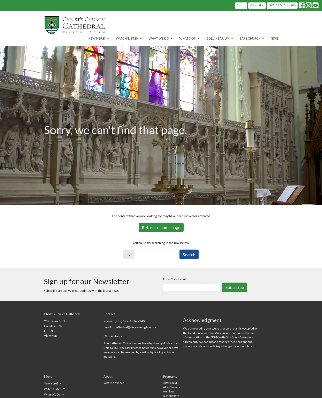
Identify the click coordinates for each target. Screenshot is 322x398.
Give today (257, 5)
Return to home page (161, 227)
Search (241, 5)
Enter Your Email (174, 279)
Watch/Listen (129, 38)
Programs (170, 376)
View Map (51, 335)
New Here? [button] (53, 383)
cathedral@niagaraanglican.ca (135, 327)
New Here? (99, 38)
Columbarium (220, 38)
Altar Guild (170, 382)
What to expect (114, 382)
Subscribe (234, 287)
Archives (168, 391)
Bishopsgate (171, 395)
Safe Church (252, 38)
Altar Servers (171, 387)
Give (274, 38)
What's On (189, 38)
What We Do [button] (54, 394)
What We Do (161, 38)
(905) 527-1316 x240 (282, 5)
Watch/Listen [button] (55, 389)
